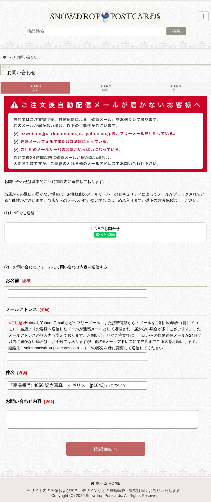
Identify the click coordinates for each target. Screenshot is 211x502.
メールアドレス (21, 309)
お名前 (12, 280)
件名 (10, 372)
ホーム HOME (105, 483)
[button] (203, 16)
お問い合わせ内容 (24, 401)
